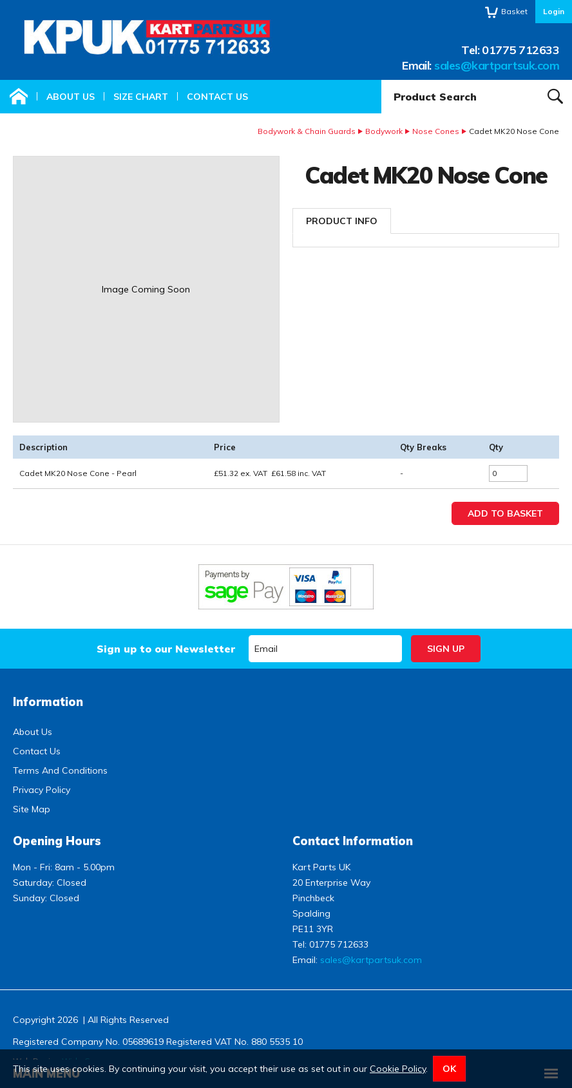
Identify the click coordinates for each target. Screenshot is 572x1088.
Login (553, 11)
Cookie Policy (398, 1068)
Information (48, 701)
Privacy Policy (41, 790)
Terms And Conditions (60, 770)
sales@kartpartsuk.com (496, 65)
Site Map (31, 809)
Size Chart (140, 96)
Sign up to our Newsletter (166, 648)
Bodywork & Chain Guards (307, 131)
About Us (70, 96)
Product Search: (381, 80)
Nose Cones (435, 131)
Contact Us (217, 96)
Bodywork (384, 131)
